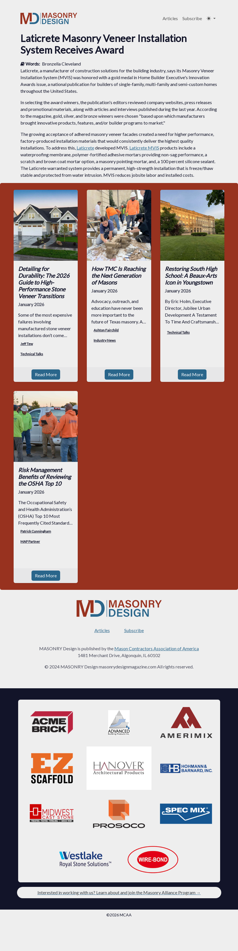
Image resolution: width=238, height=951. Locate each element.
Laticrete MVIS (144, 147)
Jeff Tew (26, 344)
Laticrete (85, 147)
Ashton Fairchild (106, 330)
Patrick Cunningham (35, 531)
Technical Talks (31, 354)
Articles (170, 18)
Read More (46, 374)
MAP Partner (30, 541)
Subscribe (192, 18)
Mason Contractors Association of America (156, 648)
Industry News (105, 340)
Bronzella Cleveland (61, 63)
